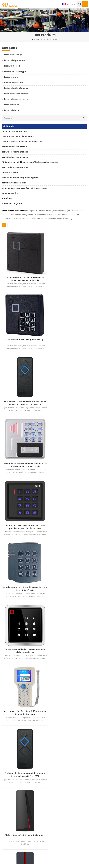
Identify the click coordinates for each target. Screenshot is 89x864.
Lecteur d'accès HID (13, 82)
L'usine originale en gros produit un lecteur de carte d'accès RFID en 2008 (23, 502)
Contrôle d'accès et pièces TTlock (18, 136)
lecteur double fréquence (16, 88)
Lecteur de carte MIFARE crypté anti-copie (66, 274)
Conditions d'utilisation (13, 823)
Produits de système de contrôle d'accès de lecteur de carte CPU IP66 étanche (22, 331)
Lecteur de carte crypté (15, 71)
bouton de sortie (10, 193)
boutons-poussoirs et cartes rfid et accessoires (24, 188)
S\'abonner (52, 845)
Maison (35, 39)
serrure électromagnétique (15, 151)
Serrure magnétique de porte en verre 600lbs (19, 761)
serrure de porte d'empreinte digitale (20, 177)
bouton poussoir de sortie (12, 744)
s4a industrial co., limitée (17, 715)
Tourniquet (7, 198)
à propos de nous (11, 795)
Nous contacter (10, 811)
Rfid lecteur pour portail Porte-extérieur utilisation (66, 616)
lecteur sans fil (11, 77)
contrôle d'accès (8, 752)
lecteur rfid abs (11, 104)
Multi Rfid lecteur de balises (66, 557)
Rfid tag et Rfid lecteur (22, 614)
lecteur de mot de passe (16, 99)
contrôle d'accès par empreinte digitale (17, 765)
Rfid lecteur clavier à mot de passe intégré (22, 673)
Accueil (6, 791)
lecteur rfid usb (11, 110)
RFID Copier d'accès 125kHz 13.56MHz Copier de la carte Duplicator (66, 445)
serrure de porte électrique (15, 167)
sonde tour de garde (12, 203)
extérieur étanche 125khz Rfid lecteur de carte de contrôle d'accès (66, 388)
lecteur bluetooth (12, 65)
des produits (9, 799)
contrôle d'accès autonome (15, 157)
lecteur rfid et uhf (50, 39)
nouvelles (7, 803)
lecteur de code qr (13, 54)
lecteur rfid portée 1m (14, 60)
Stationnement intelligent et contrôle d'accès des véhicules (30, 162)
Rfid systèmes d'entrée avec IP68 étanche (66, 502)
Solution (7, 807)
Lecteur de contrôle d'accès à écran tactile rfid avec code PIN (23, 445)
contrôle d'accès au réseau (15, 146)
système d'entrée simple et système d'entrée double (22, 559)
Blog (5, 815)
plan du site (8, 819)
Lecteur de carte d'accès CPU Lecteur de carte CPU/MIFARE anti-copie (22, 274)
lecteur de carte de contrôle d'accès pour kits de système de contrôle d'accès (66, 331)
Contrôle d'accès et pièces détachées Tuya (22, 141)
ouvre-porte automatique (14, 131)
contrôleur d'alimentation (14, 182)
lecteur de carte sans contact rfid (66, 671)
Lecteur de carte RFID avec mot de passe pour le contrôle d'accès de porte (23, 388)
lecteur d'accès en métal (16, 93)
